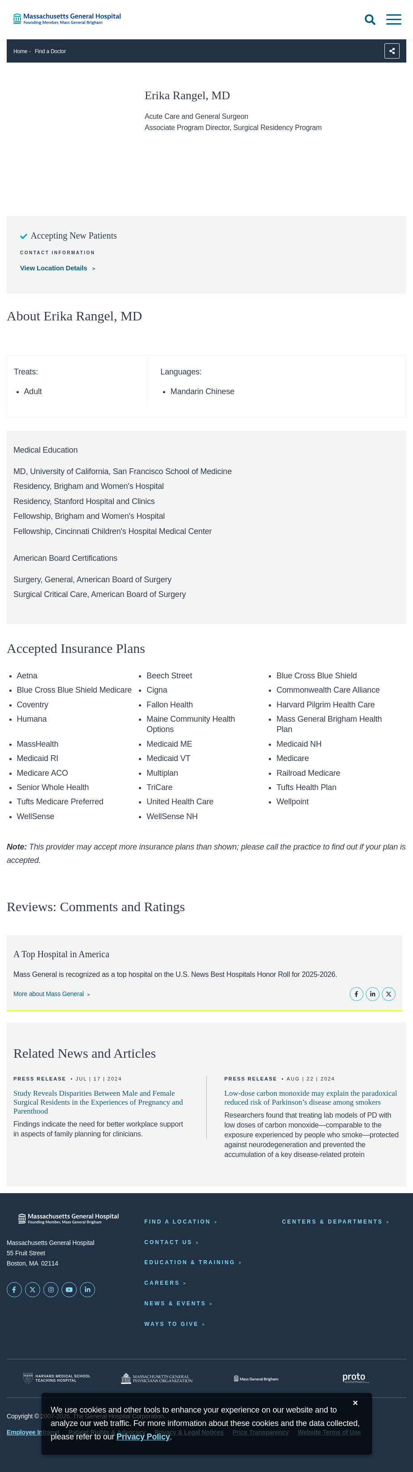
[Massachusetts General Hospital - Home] (69, 1218)
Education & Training (189, 1262)
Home (20, 51)
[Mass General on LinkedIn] (87, 1289)
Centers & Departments (332, 1222)
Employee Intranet (33, 1432)
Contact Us (168, 1242)
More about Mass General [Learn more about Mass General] (48, 993)
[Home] (86, 19)
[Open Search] (370, 20)
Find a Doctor (50, 51)
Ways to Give (171, 1324)
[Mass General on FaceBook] (14, 1289)
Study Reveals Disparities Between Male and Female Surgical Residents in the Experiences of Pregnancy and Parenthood (98, 1102)
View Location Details (54, 268)
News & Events (175, 1303)
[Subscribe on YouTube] (69, 1289)
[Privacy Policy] (143, 1437)
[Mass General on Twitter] (32, 1289)
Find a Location (177, 1222)
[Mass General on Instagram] (50, 1289)
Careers (162, 1283)
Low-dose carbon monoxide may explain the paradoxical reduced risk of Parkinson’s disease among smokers (311, 1097)
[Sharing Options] (392, 51)
